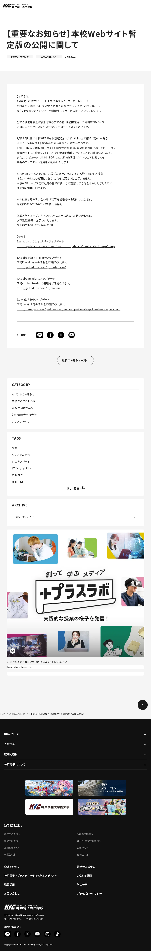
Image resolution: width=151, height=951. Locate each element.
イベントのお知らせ (23, 394)
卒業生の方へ (11, 854)
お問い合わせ (12, 893)
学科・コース (11, 734)
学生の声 (82, 884)
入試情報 (9, 744)
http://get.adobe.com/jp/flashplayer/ (41, 267)
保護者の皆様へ (85, 834)
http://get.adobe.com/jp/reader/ (38, 288)
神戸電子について (14, 764)
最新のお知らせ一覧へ (75, 360)
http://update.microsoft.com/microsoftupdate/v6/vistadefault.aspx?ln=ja (66, 246)
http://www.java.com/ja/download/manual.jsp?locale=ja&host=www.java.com (68, 309)
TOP (2, 713)
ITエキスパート (21, 461)
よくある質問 (84, 875)
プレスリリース (20, 421)
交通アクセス (11, 867)
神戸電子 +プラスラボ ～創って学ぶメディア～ (30, 875)
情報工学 (17, 482)
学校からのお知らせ (24, 401)
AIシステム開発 (21, 455)
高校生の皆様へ (12, 834)
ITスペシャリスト (22, 468)
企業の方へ (82, 847)
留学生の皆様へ (12, 840)
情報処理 (17, 475)
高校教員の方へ (12, 847)
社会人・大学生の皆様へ (89, 840)
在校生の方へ (84, 854)
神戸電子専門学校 (17, 6)
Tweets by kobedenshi (19, 667)
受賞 (14, 448)
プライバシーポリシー (89, 893)
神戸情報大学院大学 (24, 415)
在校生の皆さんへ (22, 408)
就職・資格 (10, 754)
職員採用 (9, 884)
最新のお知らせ (17, 713)
